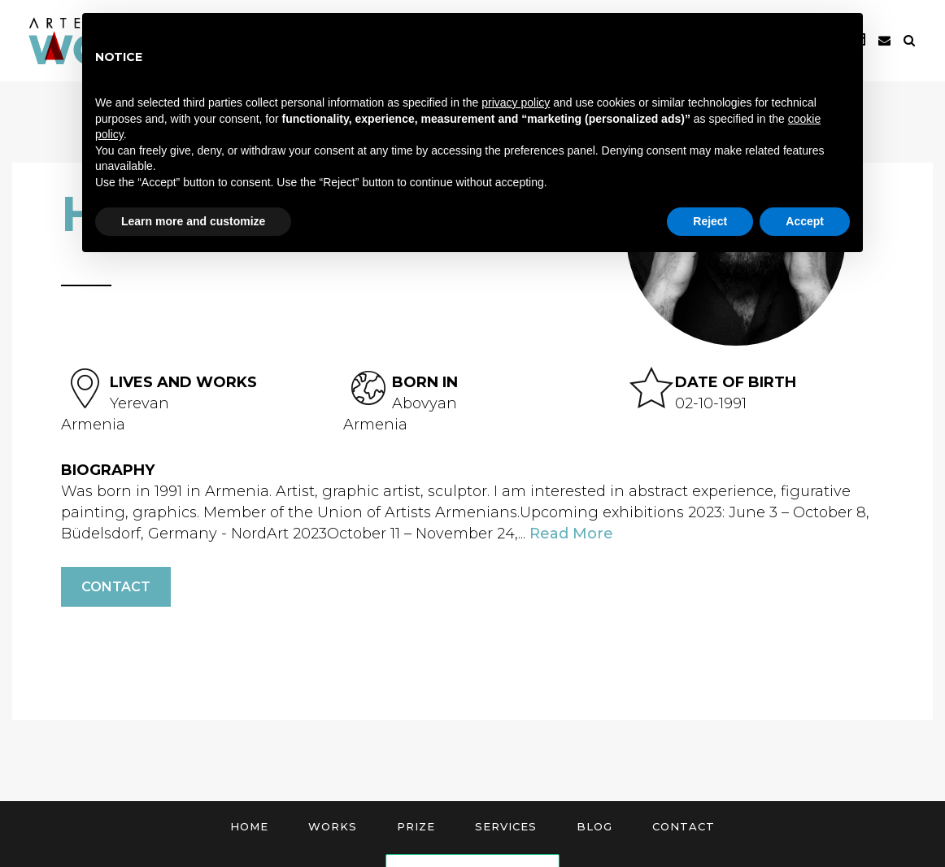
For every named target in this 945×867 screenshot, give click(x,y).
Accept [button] (805, 221)
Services (506, 826)
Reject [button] (710, 221)
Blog (594, 826)
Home (249, 826)
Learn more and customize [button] (193, 221)
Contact (115, 587)
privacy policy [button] (515, 102)
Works (332, 826)
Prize (416, 826)
